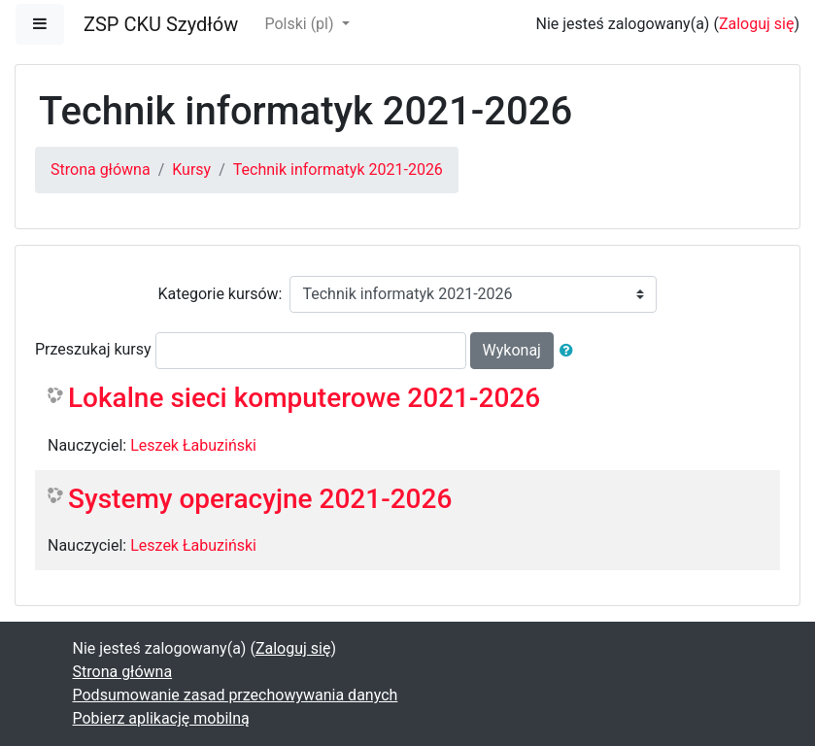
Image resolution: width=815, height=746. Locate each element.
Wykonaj (512, 350)
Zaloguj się (757, 24)
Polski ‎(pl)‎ (300, 24)
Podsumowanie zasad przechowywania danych (235, 695)
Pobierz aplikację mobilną (161, 718)
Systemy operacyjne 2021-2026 (260, 499)
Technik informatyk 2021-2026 (338, 169)
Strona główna (101, 169)
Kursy (191, 169)
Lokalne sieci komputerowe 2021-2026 (304, 398)
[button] (570, 350)
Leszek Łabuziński (193, 445)
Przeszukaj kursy (93, 349)
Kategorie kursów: (220, 294)
